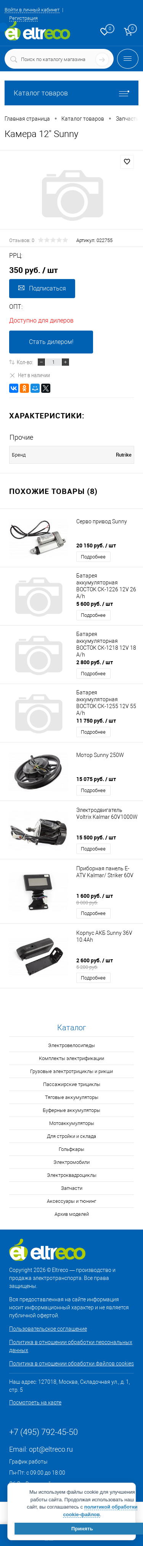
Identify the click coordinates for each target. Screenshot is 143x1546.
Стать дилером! (51, 341)
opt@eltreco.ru (51, 1449)
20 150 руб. (96, 545)
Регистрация (23, 18)
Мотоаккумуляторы (71, 1123)
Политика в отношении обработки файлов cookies (71, 1363)
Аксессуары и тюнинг (71, 1201)
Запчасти (71, 1188)
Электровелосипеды (71, 1045)
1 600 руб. (107, 899)
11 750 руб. (96, 720)
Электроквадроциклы (71, 1175)
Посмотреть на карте (35, 1402)
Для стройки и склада (71, 1136)
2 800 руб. (94, 662)
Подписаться (42, 288)
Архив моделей (72, 1214)
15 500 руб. (96, 837)
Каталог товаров (71, 93)
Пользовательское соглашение (48, 1329)
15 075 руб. (96, 779)
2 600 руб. (107, 963)
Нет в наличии (29, 375)
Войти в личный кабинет (32, 10)
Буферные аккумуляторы (71, 1110)
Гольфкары (71, 1149)
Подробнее (93, 557)
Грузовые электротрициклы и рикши (71, 1071)
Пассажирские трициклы (71, 1084)
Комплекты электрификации (71, 1058)
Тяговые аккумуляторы (71, 1097)
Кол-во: (25, 362)
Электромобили (71, 1162)
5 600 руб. (94, 603)
